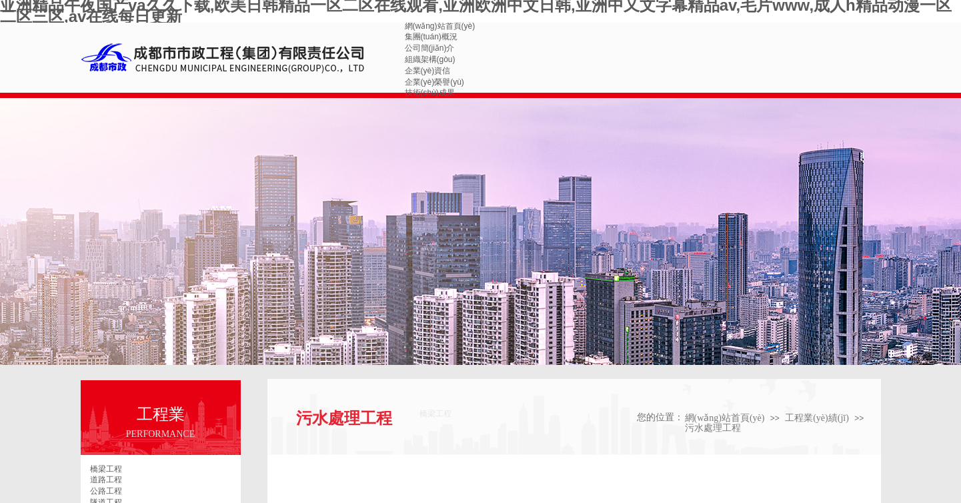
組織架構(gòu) (430, 59)
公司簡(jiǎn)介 (430, 48)
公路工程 (106, 491)
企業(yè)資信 (428, 70)
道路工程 (106, 479)
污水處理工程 (713, 428)
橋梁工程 (106, 469)
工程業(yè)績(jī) (817, 418)
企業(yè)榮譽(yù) (434, 82)
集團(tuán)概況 (431, 36)
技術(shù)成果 (430, 92)
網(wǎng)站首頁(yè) (440, 26)
